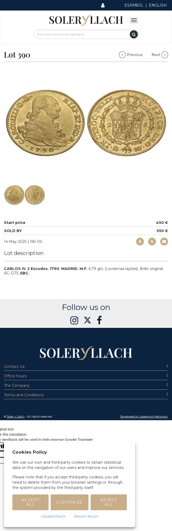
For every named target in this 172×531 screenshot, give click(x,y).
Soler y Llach (15, 416)
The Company (86, 385)
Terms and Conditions (86, 395)
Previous (131, 54)
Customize (69, 502)
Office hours (86, 376)
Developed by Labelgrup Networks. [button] (144, 416)
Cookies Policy (53, 516)
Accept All (30, 502)
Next (160, 54)
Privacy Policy (86, 516)
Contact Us (86, 366)
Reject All (108, 502)
